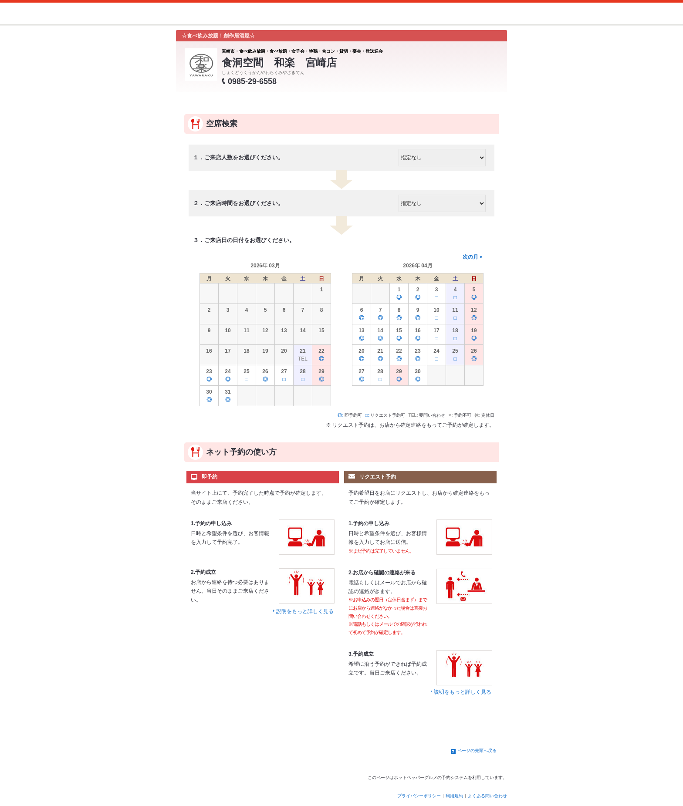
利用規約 (454, 795)
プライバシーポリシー (419, 795)
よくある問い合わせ (487, 795)
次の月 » (473, 257)
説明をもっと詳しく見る (305, 611)
